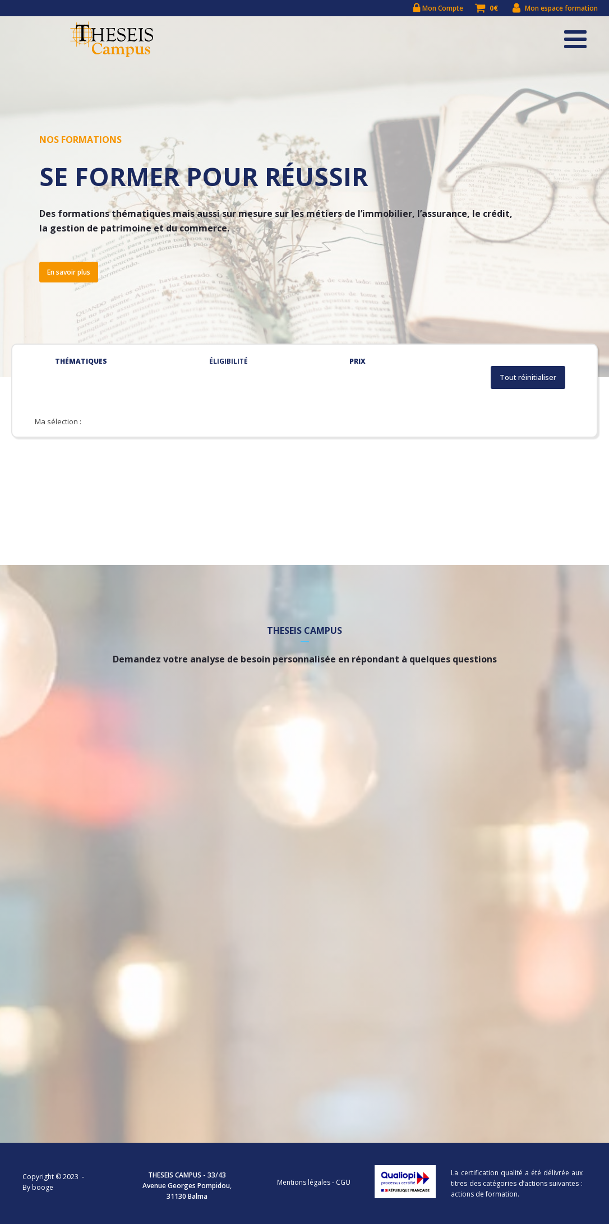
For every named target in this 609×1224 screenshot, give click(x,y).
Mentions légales (303, 1182)
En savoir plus (68, 272)
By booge (37, 1187)
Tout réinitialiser (528, 377)
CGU (343, 1182)
